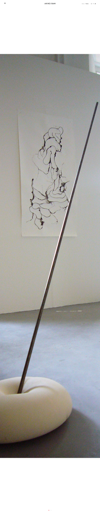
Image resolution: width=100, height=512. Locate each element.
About (83, 3)
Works (87, 3)
